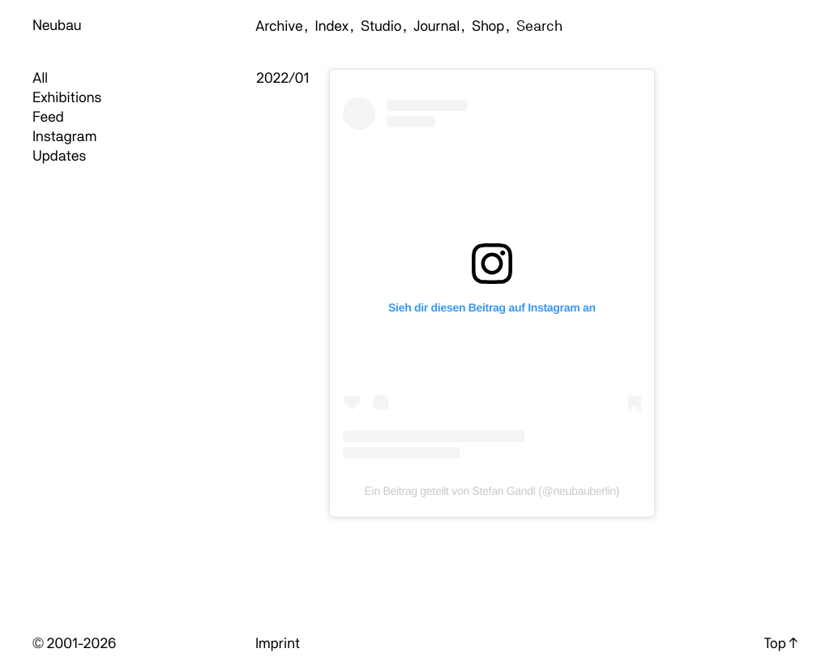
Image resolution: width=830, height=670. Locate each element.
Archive (279, 26)
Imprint (277, 643)
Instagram (64, 136)
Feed (48, 117)
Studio (381, 26)
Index (332, 26)
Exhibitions (66, 97)
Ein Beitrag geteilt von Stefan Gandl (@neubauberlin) (492, 490)
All (40, 78)
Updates (59, 156)
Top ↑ (781, 643)
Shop (488, 26)
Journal (436, 26)
